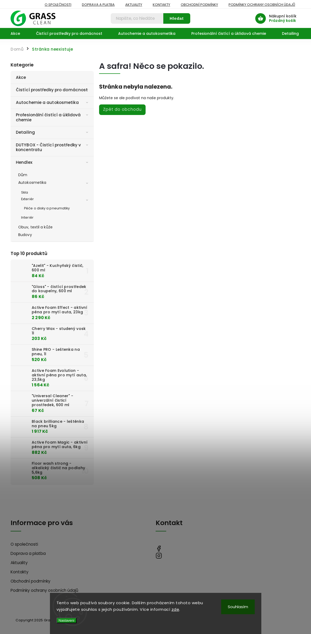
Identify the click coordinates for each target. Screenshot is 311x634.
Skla (24, 192)
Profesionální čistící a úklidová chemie (53, 117)
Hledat (177, 18)
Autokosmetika (54, 183)
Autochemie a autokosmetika (53, 102)
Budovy (25, 234)
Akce (21, 77)
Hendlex (53, 162)
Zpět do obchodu (122, 109)
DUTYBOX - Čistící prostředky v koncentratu (53, 147)
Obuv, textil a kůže (35, 227)
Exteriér (55, 199)
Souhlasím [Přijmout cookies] (238, 606)
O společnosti (58, 4)
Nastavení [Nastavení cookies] (67, 620)
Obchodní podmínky (199, 4)
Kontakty (161, 4)
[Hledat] (137, 18)
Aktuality (133, 4)
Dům (22, 174)
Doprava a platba (98, 4)
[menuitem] (19, 33)
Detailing (53, 132)
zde (175, 609)
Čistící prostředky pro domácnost (53, 90)
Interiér (27, 217)
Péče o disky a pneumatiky (47, 208)
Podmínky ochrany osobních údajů (262, 4)
